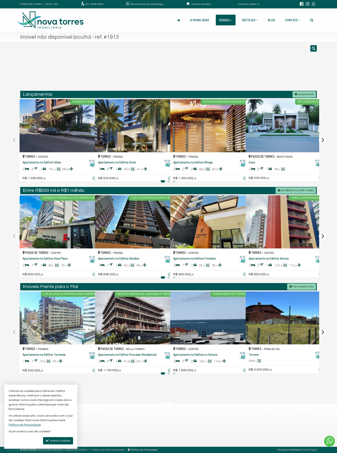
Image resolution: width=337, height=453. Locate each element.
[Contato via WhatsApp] (329, 441)
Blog (271, 20)
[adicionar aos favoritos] (87, 173)
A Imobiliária (199, 20)
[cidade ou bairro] (216, 68)
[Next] (322, 139)
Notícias (250, 20)
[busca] (312, 20)
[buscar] (256, 68)
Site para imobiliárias (289, 449)
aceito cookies (58, 440)
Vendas (225, 20)
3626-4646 (95, 4)
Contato (292, 20)
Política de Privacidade (144, 449)
